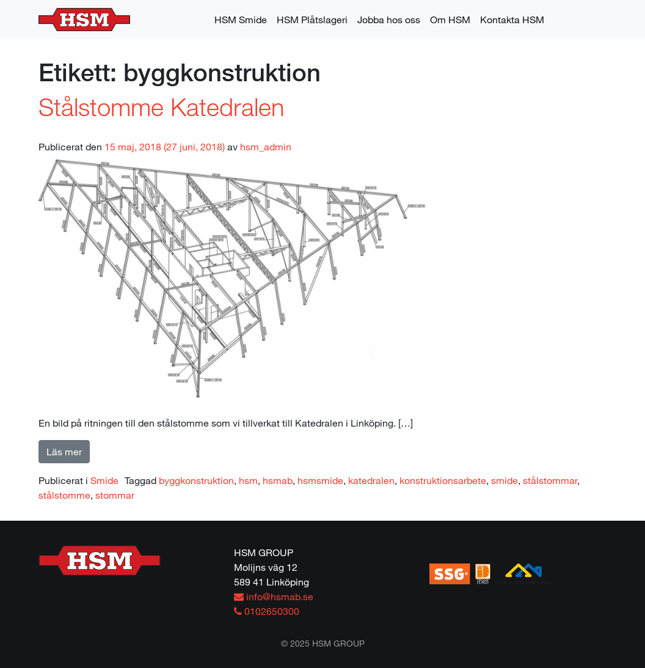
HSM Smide (240, 19)
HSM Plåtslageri (312, 19)
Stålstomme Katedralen (161, 106)
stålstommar (550, 480)
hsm (248, 480)
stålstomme (64, 495)
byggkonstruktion (196, 480)
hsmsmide (320, 480)
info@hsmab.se (273, 596)
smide (504, 480)
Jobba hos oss (388, 19)
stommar (114, 495)
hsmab (278, 480)
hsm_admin (265, 146)
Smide (104, 480)
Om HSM (450, 19)
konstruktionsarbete (442, 480)
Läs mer (64, 451)
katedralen (371, 480)
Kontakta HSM (512, 19)
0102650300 (266, 611)
